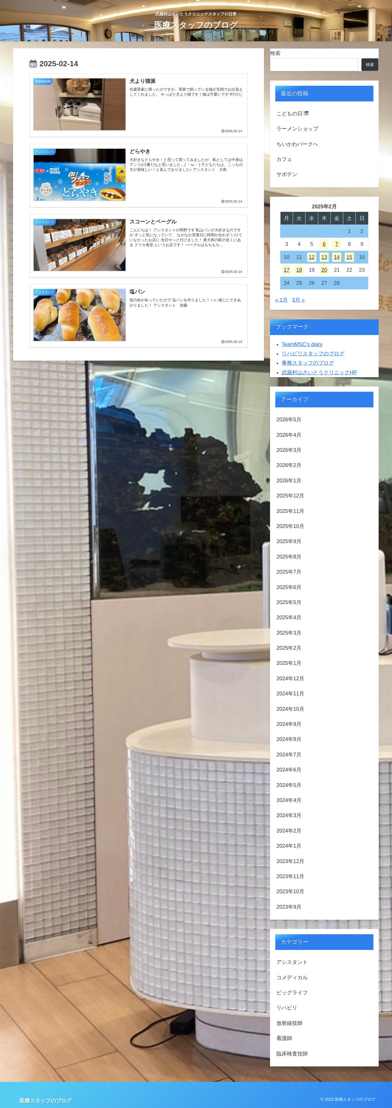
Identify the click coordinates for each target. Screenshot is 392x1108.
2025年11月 (290, 511)
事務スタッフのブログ (308, 363)
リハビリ (286, 1008)
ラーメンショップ (297, 129)
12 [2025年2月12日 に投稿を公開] (311, 257)
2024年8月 (288, 739)
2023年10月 (290, 891)
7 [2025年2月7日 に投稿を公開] (336, 244)
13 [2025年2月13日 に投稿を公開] (324, 257)
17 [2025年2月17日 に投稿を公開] (286, 270)
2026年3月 (288, 450)
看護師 (284, 1038)
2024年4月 (288, 800)
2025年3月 (288, 633)
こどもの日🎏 (292, 114)
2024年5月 (288, 785)
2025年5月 (288, 602)
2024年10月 (290, 709)
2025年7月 (288, 572)
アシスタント (292, 962)
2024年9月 (288, 724)
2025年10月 (290, 526)
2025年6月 (288, 587)
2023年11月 (290, 876)
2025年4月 (288, 617)
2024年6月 (288, 770)
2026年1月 (288, 481)
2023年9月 (288, 907)
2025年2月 (288, 648)
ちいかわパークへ (297, 144)
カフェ (284, 159)
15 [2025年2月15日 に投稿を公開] (349, 257)
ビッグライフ (292, 993)
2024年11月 (290, 694)
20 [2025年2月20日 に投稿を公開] (324, 270)
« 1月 (281, 300)
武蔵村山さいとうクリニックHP (319, 372)
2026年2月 (288, 465)
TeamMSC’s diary (302, 344)
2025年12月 (290, 496)
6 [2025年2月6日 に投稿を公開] (324, 244)
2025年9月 (288, 541)
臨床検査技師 (292, 1054)
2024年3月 (288, 815)
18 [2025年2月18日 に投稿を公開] (299, 270)
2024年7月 (288, 755)
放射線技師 (289, 1023)
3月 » (298, 300)
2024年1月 (288, 846)
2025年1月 (288, 663)
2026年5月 (288, 420)
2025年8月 (288, 557)
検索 (275, 53)
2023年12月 (290, 861)
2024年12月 (290, 678)
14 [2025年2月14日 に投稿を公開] (337, 257)
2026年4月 (288, 435)
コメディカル (292, 977)
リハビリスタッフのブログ (313, 354)
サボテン (286, 174)
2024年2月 (288, 831)
